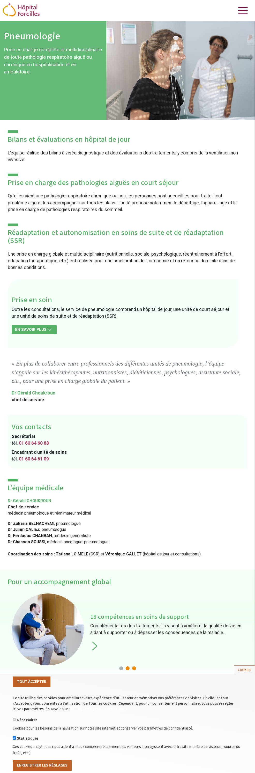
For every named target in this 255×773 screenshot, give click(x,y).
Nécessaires (27, 728)
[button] (121, 668)
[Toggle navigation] (243, 10)
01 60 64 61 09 (34, 459)
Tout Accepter (31, 690)
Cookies (244, 678)
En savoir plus (33, 329)
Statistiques (28, 747)
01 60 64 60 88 (34, 443)
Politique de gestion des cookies (99, 717)
